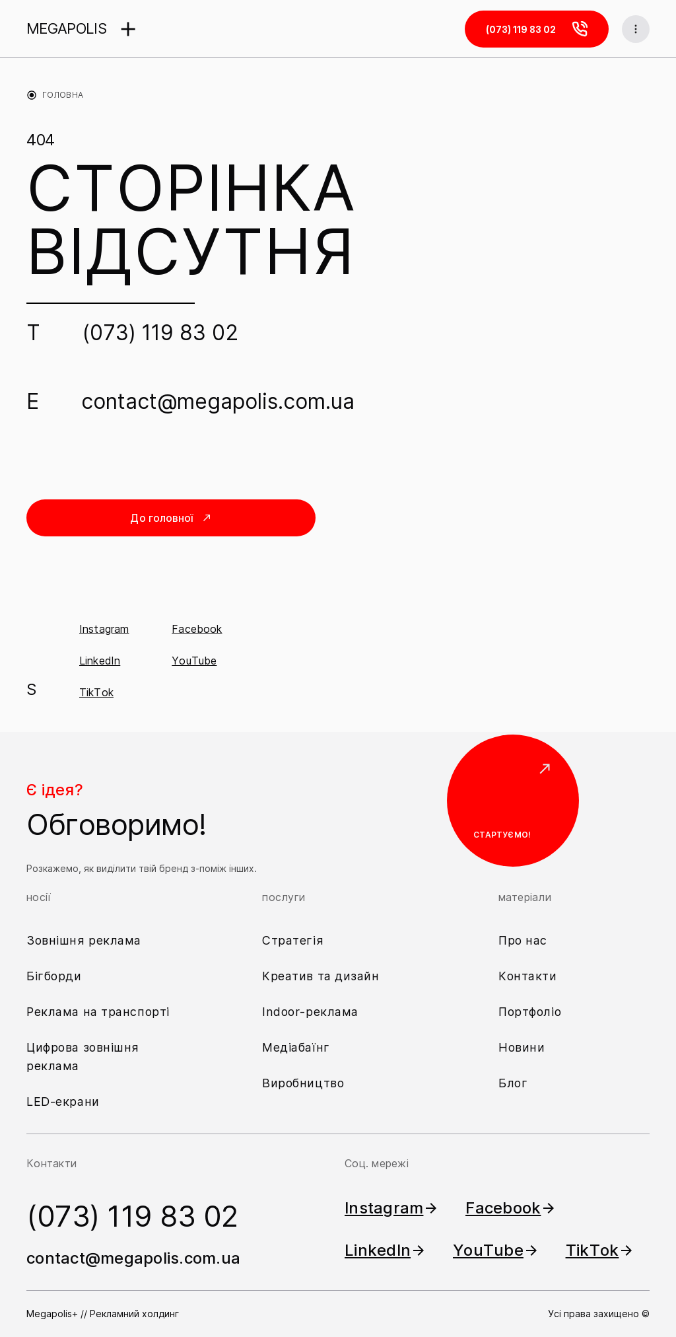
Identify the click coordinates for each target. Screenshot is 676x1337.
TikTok (96, 692)
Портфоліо (529, 1012)
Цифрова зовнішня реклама (82, 1056)
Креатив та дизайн (321, 976)
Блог (512, 1083)
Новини (521, 1047)
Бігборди (54, 976)
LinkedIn (99, 660)
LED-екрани (63, 1101)
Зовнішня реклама (83, 940)
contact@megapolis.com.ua (218, 401)
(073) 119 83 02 (160, 332)
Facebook (197, 628)
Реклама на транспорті (98, 1012)
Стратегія (292, 940)
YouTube (194, 660)
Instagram (104, 628)
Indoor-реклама (310, 1012)
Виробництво (303, 1083)
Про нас (522, 940)
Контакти (527, 976)
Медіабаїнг (296, 1047)
